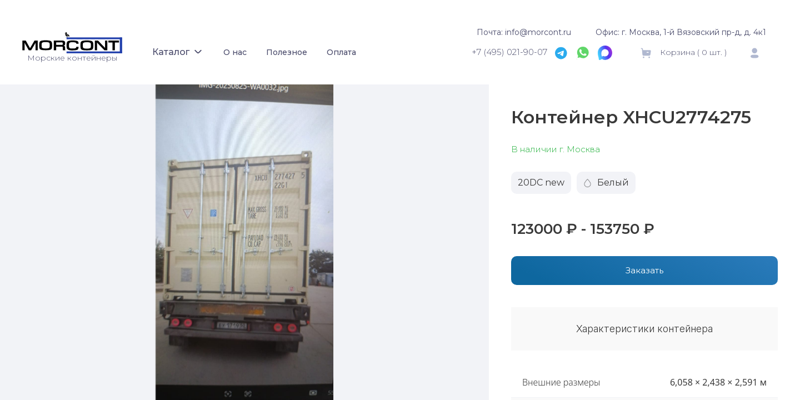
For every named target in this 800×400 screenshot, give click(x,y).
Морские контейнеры (72, 57)
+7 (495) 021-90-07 (509, 52)
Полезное (286, 52)
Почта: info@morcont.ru (524, 32)
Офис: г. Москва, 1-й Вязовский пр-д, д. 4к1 (681, 32)
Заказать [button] (644, 270)
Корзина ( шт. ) (683, 52)
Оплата (341, 52)
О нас (235, 52)
